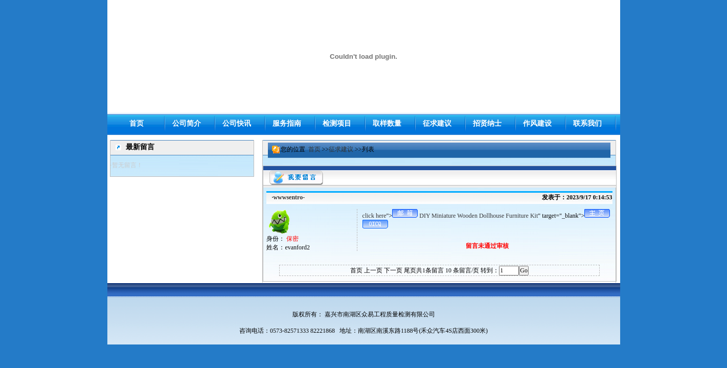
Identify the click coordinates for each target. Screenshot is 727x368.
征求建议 (341, 149)
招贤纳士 (487, 123)
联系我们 (587, 123)
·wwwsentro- (288, 197)
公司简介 (186, 123)
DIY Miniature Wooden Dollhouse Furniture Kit (478, 215)
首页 (314, 149)
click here (374, 215)
